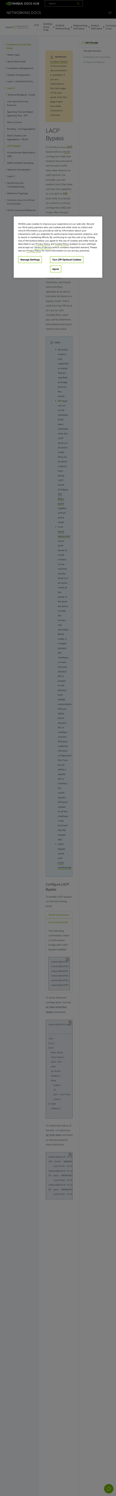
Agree (55, 268)
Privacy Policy (43, 244)
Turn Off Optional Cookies (66, 259)
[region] (58, 247)
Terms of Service (43, 247)
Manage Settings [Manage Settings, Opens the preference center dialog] (30, 259)
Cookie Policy (62, 244)
